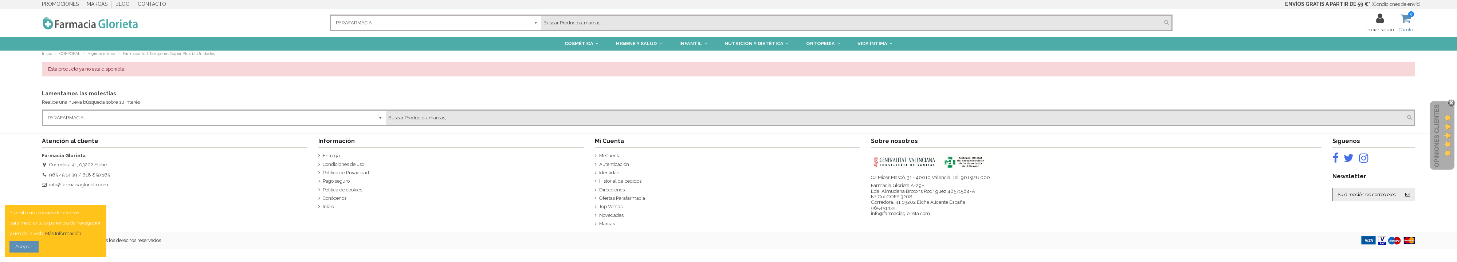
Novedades (611, 215)
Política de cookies (342, 189)
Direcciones (612, 189)
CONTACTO (152, 4)
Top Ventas (611, 206)
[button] (581, 44)
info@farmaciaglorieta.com (78, 184)
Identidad (609, 172)
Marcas (607, 223)
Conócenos (334, 198)
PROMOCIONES (61, 4)
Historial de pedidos (620, 181)
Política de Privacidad (346, 172)
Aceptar (23, 246)
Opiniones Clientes (1437, 135)
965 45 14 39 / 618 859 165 (79, 175)
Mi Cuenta (610, 155)
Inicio (328, 206)
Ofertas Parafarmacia (622, 198)
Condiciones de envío (1396, 4)
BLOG (123, 4)
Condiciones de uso (343, 164)
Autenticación (614, 164)
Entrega (331, 155)
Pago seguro (336, 181)
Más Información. (63, 233)
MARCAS (98, 4)
